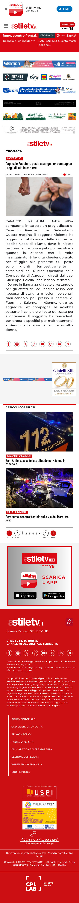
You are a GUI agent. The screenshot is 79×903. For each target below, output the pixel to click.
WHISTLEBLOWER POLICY (26, 764)
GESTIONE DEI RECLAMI (25, 756)
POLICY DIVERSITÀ (22, 741)
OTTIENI (64, 9)
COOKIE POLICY (20, 771)
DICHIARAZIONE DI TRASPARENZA (31, 749)
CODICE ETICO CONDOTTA (26, 726)
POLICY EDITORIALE (23, 719)
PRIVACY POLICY (21, 734)
